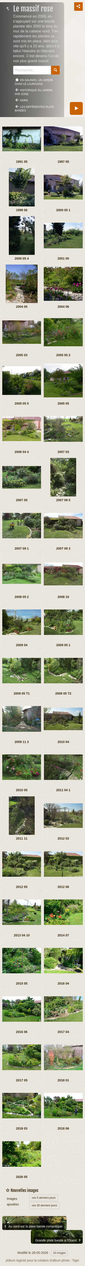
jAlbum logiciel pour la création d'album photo (37, 1260)
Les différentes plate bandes (34, 108)
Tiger (75, 1260)
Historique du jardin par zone (33, 92)
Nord (24, 100)
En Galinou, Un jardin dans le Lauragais (34, 82)
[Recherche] (32, 70)
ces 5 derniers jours (44, 1197)
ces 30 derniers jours (44, 1205)
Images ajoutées (13, 1201)
